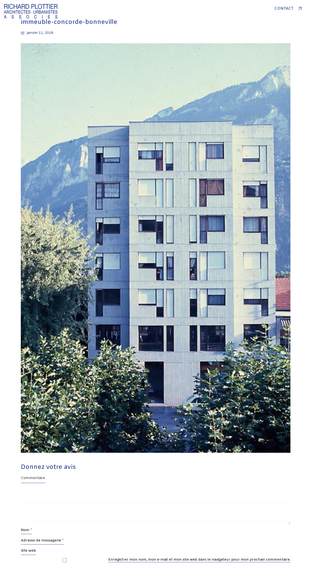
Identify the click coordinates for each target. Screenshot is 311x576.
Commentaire (33, 478)
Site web (28, 550)
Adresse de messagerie (42, 540)
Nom (26, 530)
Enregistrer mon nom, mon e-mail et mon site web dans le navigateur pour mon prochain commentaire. (199, 559)
